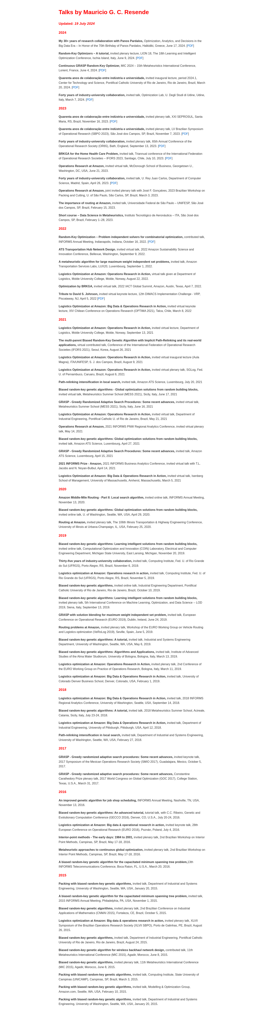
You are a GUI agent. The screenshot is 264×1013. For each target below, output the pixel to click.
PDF (190, 45)
